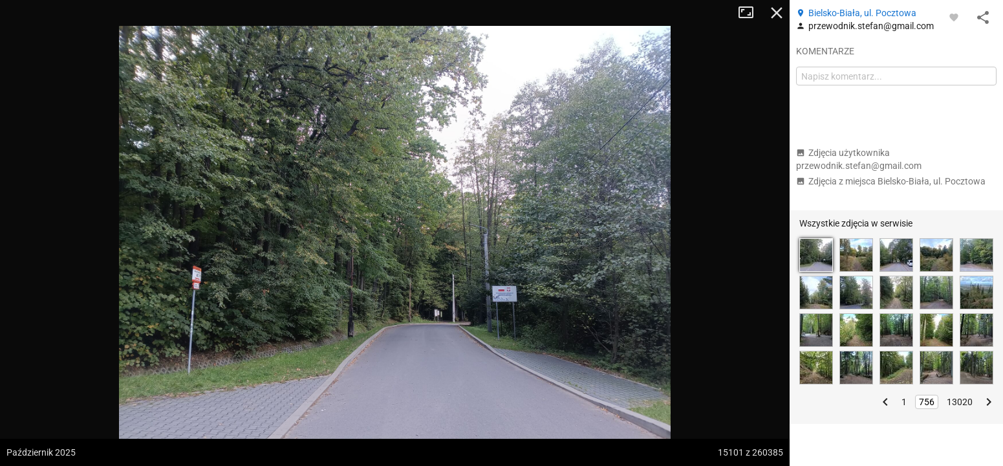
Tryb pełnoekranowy (751, 13)
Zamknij (777, 13)
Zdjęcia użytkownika (859, 159)
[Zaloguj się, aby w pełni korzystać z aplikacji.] (954, 17)
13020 (960, 402)
